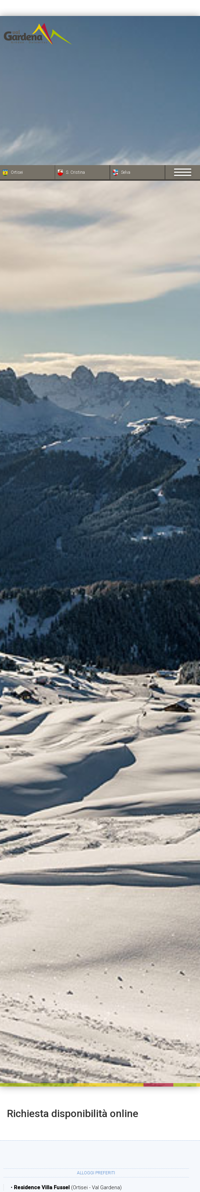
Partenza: (75, 1111)
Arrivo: (75, 1089)
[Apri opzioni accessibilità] (15, 1155)
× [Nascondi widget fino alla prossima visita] (22, 1148)
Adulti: (91, 1181)
